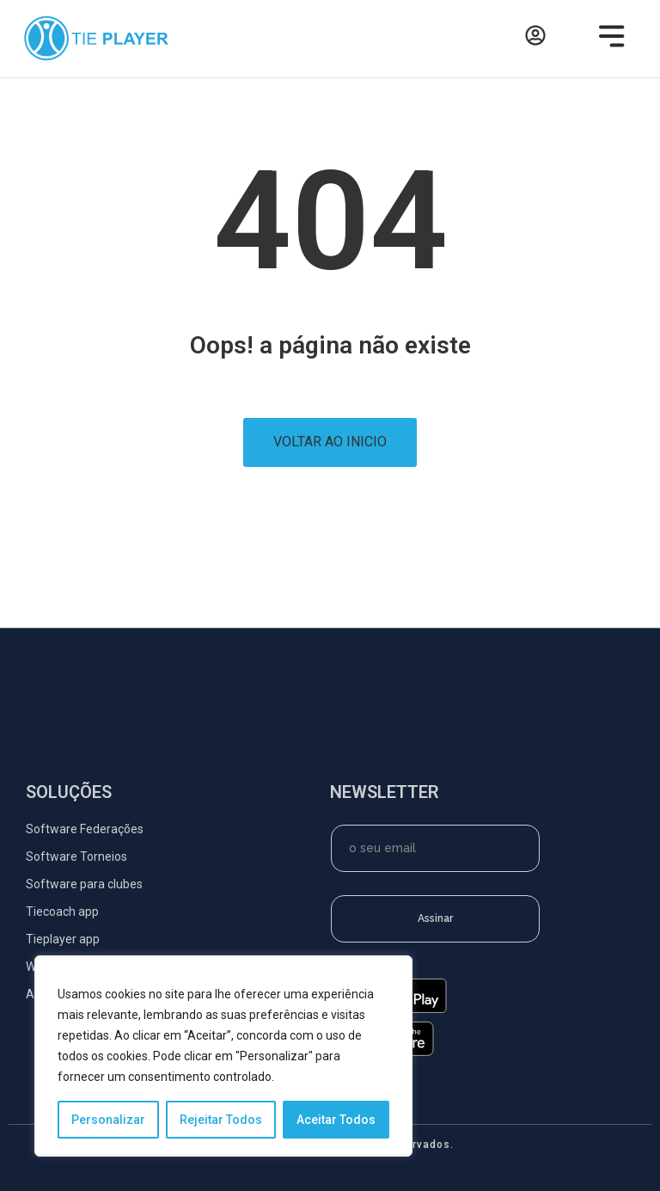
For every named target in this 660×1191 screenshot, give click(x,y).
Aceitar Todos (336, 1120)
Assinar (435, 918)
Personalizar (108, 1120)
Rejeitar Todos (221, 1120)
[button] (607, 39)
